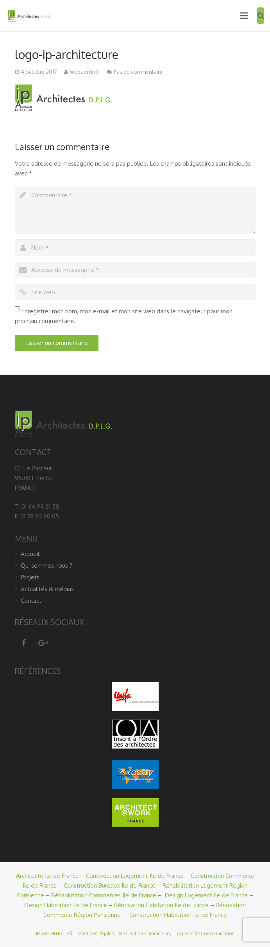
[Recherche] (261, 15)
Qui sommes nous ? (46, 565)
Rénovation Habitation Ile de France (161, 905)
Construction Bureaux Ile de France (110, 885)
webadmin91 (85, 71)
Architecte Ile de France (47, 875)
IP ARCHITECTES (54, 933)
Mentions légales (95, 933)
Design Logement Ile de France (206, 895)
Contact (31, 600)
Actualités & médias (47, 589)
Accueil (30, 553)
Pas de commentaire (138, 71)
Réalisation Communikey (145, 933)
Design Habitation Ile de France (65, 905)
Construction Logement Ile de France (135, 875)
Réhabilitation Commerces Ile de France (103, 895)
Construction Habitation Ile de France (178, 914)
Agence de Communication (205, 933)
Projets (30, 577)
